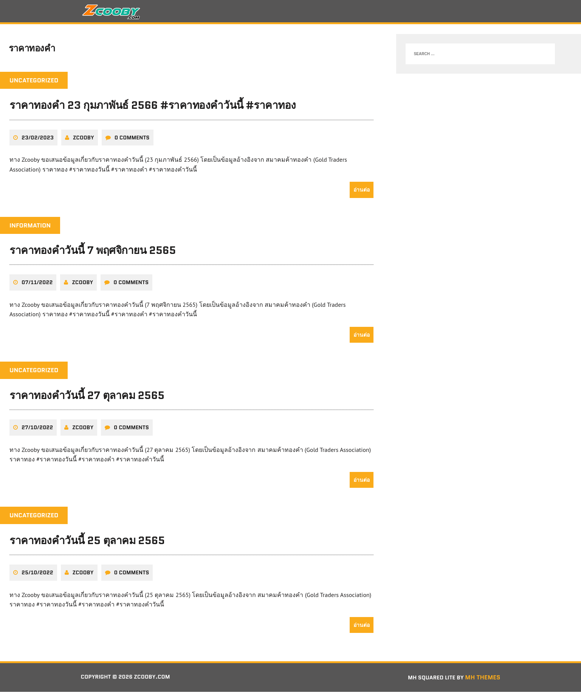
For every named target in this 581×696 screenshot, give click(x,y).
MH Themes (482, 681)
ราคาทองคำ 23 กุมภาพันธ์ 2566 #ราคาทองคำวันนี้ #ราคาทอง (152, 109)
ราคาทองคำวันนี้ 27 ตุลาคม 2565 (86, 399)
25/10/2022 (37, 577)
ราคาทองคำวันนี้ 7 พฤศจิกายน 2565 (92, 254)
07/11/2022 (37, 287)
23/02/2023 (38, 141)
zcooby (83, 141)
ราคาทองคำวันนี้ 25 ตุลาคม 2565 (87, 544)
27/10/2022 (37, 432)
